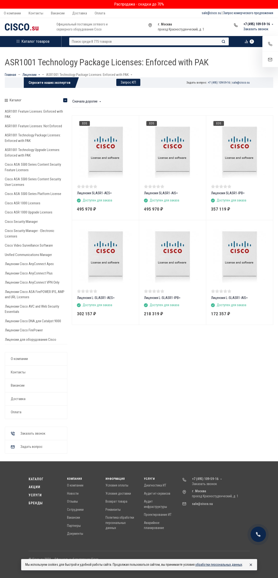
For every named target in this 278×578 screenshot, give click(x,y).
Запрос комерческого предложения (248, 13)
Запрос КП (128, 82)
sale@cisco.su (211, 13)
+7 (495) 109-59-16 (256, 24)
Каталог (36, 479)
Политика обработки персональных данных (119, 523)
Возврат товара (116, 501)
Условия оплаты (116, 485)
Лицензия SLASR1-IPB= (228, 193)
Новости (73, 493)
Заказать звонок (255, 29)
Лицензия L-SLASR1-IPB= (162, 298)
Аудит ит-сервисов (157, 493)
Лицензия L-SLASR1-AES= (96, 298)
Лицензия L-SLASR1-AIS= (229, 298)
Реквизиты (113, 509)
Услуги (35, 495)
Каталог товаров (33, 41)
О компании (75, 485)
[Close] (251, 564)
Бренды (36, 503)
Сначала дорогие (85, 101)
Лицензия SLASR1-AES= (94, 193)
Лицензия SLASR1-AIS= (161, 193)
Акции (35, 487)
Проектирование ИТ (158, 515)
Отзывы (72, 501)
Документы (75, 533)
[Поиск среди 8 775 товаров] (145, 41)
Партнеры (74, 526)
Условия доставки (118, 493)
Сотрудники (75, 509)
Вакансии (73, 517)
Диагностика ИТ (155, 485)
